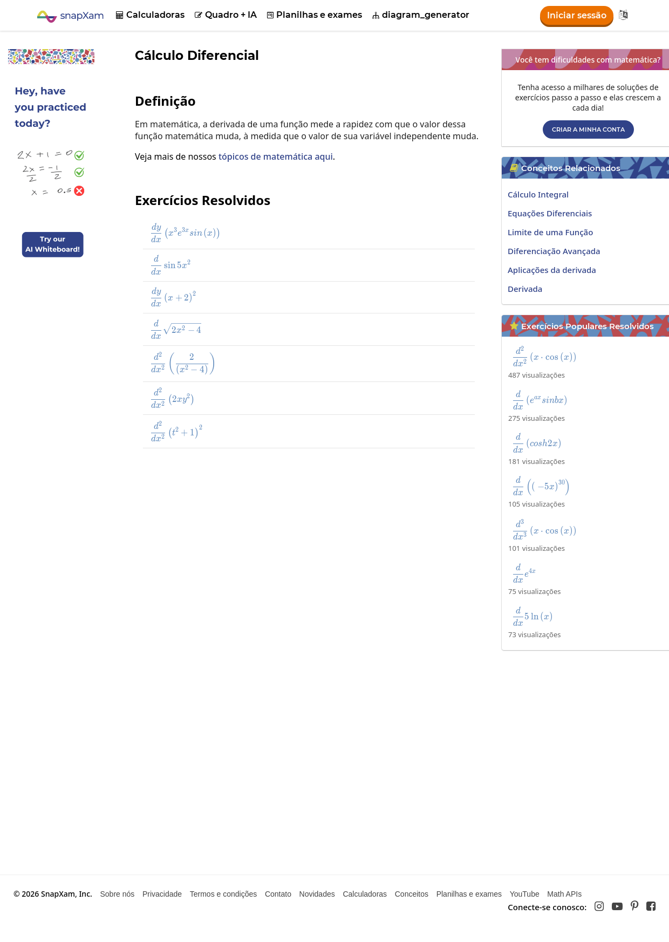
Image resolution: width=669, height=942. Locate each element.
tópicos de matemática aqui (276, 156)
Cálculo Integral (538, 194)
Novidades (317, 894)
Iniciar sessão (576, 15)
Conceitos (411, 894)
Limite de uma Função (550, 232)
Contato (278, 894)
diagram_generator (420, 15)
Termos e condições (223, 894)
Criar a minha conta (588, 129)
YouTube (525, 894)
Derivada (525, 288)
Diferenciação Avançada (554, 250)
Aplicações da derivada (552, 269)
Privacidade (162, 894)
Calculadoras (150, 15)
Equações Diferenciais (550, 213)
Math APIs (564, 894)
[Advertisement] (291, 535)
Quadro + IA (226, 15)
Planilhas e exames (314, 15)
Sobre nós (117, 894)
